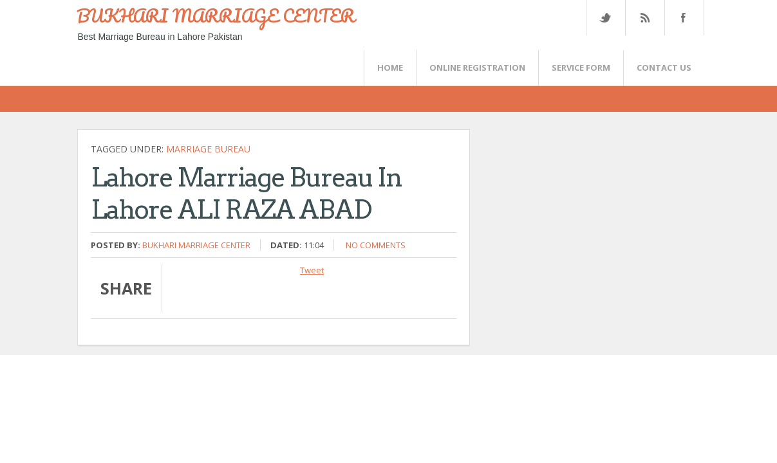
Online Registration (477, 67)
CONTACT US (664, 67)
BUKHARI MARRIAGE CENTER (216, 15)
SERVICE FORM (581, 67)
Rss (644, 18)
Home (390, 67)
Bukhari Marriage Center (196, 245)
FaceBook (682, 18)
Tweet (312, 270)
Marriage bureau (208, 149)
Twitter (605, 18)
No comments (376, 245)
